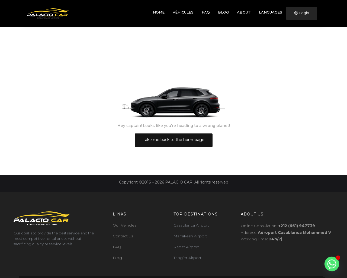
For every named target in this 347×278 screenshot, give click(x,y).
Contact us (123, 236)
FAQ (117, 246)
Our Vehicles (124, 225)
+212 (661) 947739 (296, 225)
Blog (117, 257)
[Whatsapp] (331, 264)
